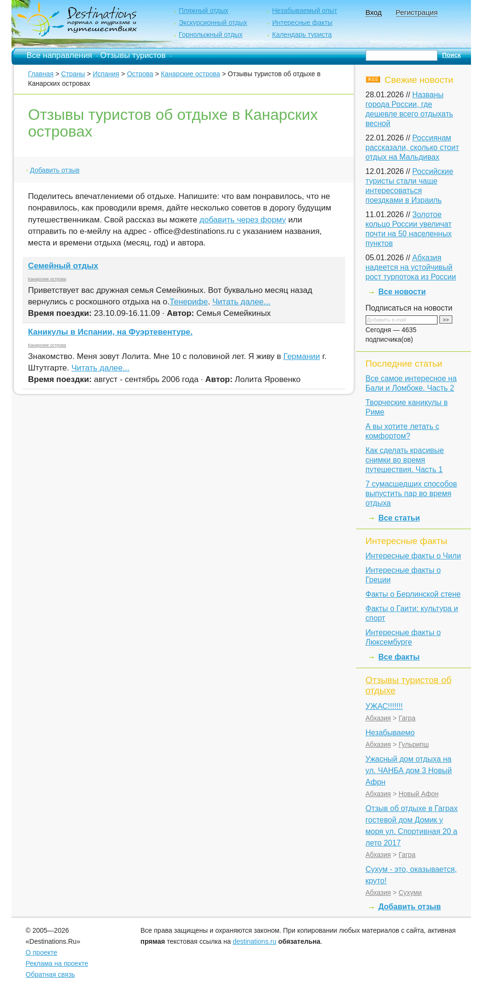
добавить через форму (243, 219)
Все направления (59, 55)
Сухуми (410, 892)
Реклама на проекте (57, 963)
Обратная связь (50, 974)
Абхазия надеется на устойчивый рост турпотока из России (411, 267)
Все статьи (399, 518)
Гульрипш (414, 744)
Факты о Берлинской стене (413, 594)
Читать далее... (241, 301)
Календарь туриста (302, 34)
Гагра (407, 718)
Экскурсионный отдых (213, 22)
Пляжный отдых (203, 10)
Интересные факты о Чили (413, 556)
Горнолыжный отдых (210, 34)
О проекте (41, 952)
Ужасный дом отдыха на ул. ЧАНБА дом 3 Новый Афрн (409, 770)
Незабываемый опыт (304, 10)
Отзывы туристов (133, 55)
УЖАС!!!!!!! (384, 706)
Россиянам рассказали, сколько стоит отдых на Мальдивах (413, 147)
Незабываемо (390, 733)
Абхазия (378, 718)
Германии (301, 356)
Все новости (402, 292)
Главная (41, 74)
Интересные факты (302, 22)
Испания (106, 74)
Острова (140, 74)
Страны (73, 74)
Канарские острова (190, 74)
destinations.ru (254, 941)
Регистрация (417, 12)
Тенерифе (188, 301)
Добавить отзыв (55, 170)
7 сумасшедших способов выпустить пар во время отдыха (411, 493)
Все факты (399, 657)
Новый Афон (419, 794)
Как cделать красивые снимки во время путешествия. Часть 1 (405, 460)
